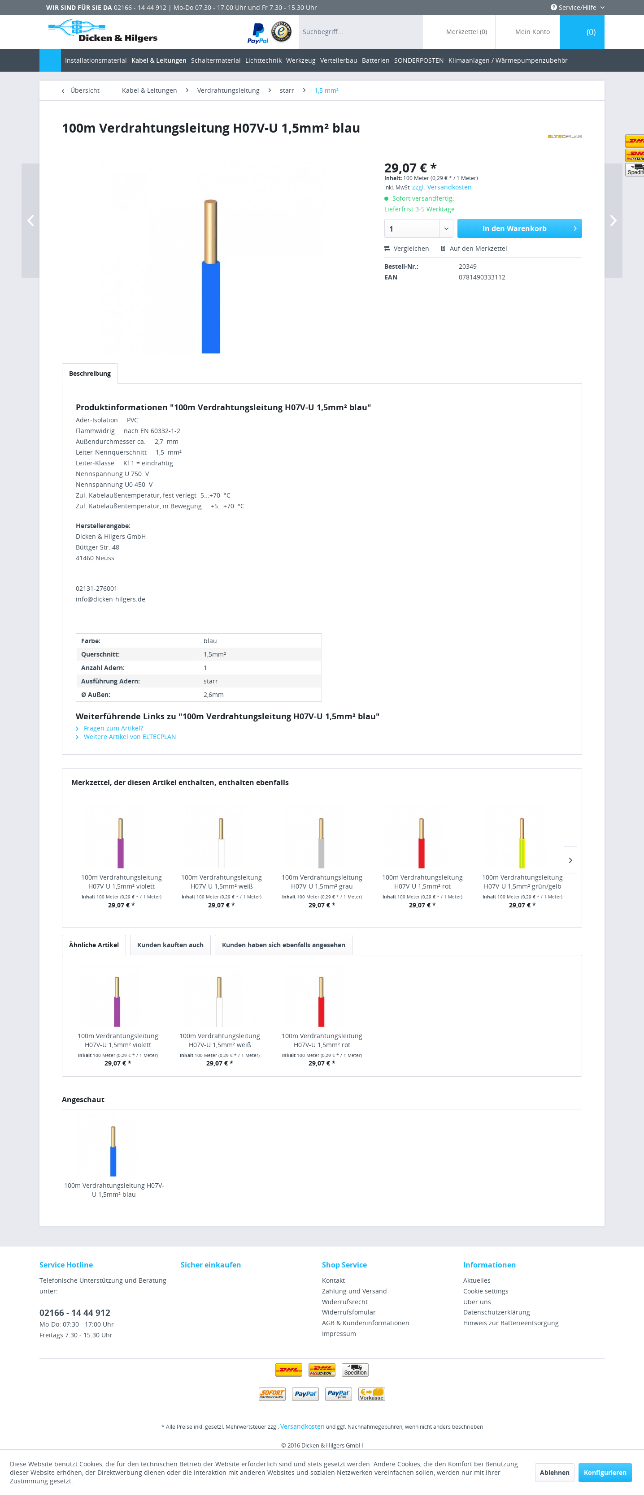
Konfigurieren (605, 1472)
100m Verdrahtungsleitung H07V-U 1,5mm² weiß (221, 881)
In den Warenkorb (530, 227)
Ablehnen (555, 1472)
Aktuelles (477, 1280)
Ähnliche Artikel (94, 945)
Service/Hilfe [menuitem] (574, 7)
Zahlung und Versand (354, 1291)
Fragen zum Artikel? (109, 728)
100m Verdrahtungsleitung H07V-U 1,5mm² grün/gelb (522, 881)
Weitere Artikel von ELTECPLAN (126, 736)
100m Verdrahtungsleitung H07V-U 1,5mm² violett (121, 881)
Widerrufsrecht (345, 1301)
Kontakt (333, 1280)
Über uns (477, 1301)
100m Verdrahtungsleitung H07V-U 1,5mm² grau (322, 881)
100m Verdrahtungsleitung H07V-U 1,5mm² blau (114, 1190)
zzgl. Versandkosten (442, 187)
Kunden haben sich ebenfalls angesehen (283, 945)
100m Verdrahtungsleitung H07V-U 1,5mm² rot (422, 881)
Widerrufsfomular (349, 1312)
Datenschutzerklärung (496, 1312)
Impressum (339, 1333)
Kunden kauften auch (170, 945)
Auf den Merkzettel (473, 248)
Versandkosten (302, 1426)
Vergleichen (406, 248)
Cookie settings (486, 1291)
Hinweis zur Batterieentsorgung (511, 1323)
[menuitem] (270, 32)
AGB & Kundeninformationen (365, 1323)
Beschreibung (90, 373)
